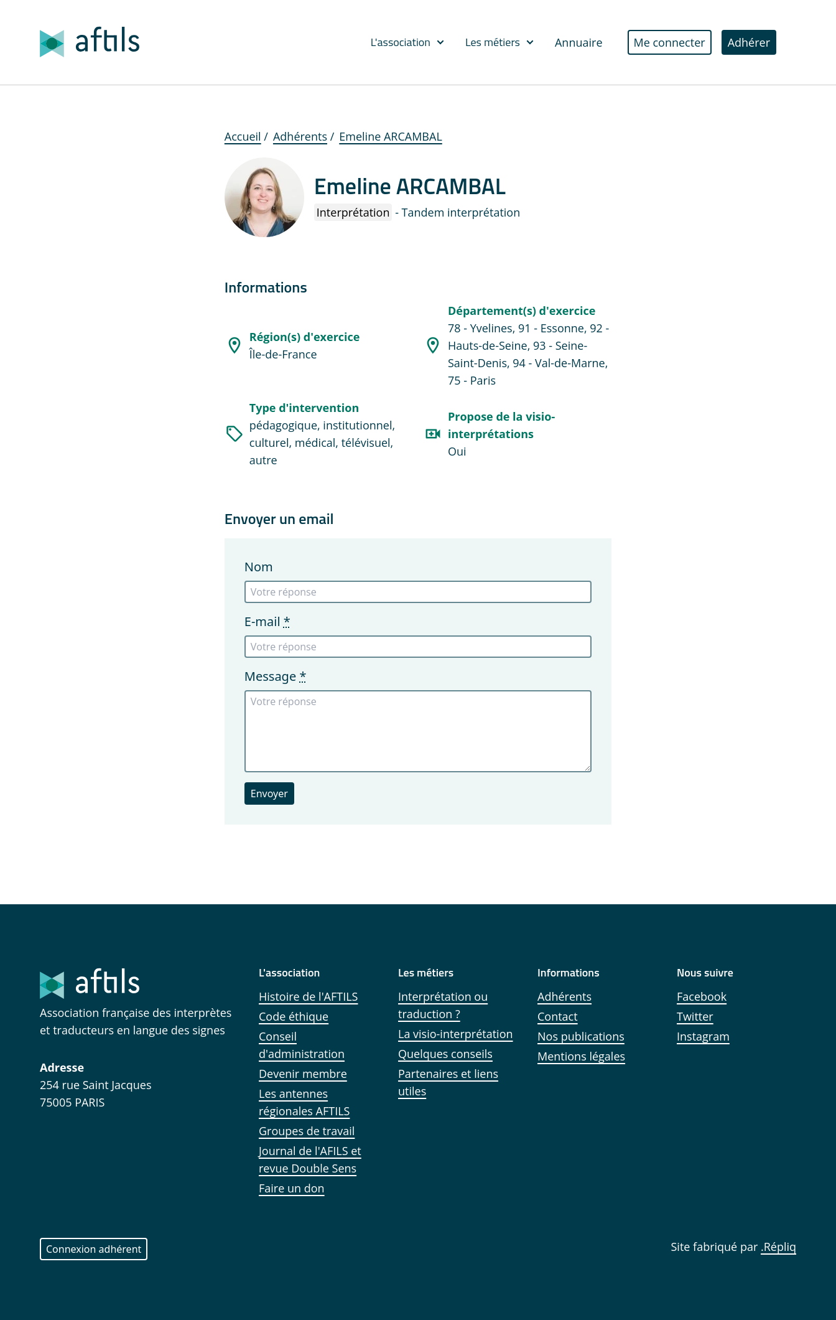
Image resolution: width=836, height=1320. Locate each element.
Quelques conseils (445, 1053)
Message (275, 676)
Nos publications (581, 1036)
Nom (258, 566)
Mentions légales (581, 1056)
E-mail (267, 621)
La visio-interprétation (455, 1033)
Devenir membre (303, 1073)
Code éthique (293, 1016)
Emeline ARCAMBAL (390, 136)
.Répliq (778, 1246)
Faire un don (292, 1188)
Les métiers (500, 42)
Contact (557, 1016)
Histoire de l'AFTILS (308, 996)
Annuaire (579, 42)
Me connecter (669, 42)
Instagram (703, 1036)
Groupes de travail (307, 1130)
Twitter (695, 1016)
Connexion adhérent (93, 1249)
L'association (408, 42)
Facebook (702, 996)
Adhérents (300, 136)
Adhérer (749, 42)
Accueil (243, 136)
